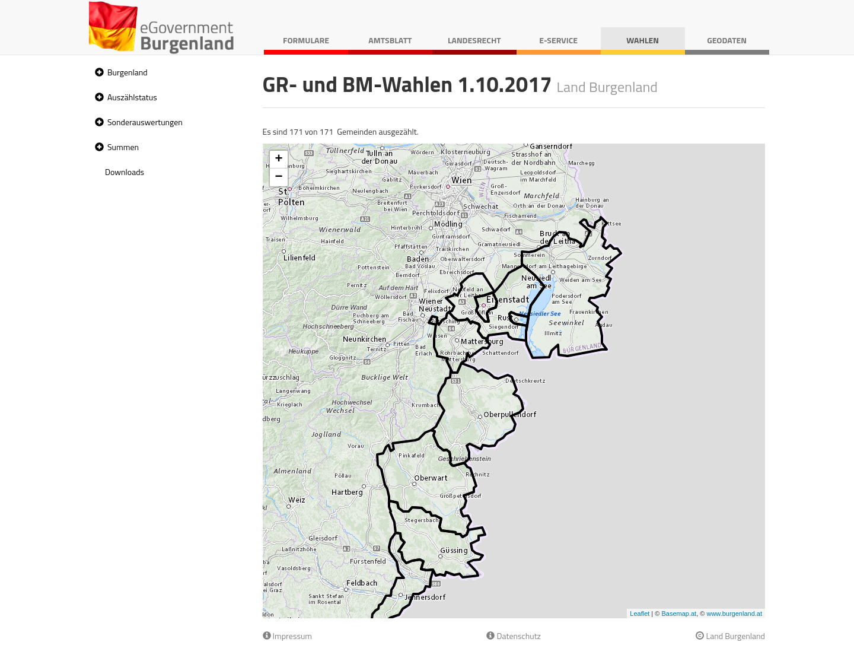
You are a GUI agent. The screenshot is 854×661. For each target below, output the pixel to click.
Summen (123, 147)
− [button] (278, 177)
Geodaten (727, 40)
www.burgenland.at (734, 613)
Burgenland (127, 72)
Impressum (288, 636)
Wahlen (642, 40)
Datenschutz (513, 636)
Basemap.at (678, 613)
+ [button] (278, 160)
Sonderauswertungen (145, 122)
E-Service (558, 40)
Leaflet (639, 613)
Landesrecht (474, 40)
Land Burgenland (730, 636)
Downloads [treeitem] (124, 172)
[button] (98, 72)
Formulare (306, 40)
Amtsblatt (390, 40)
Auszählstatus (132, 97)
